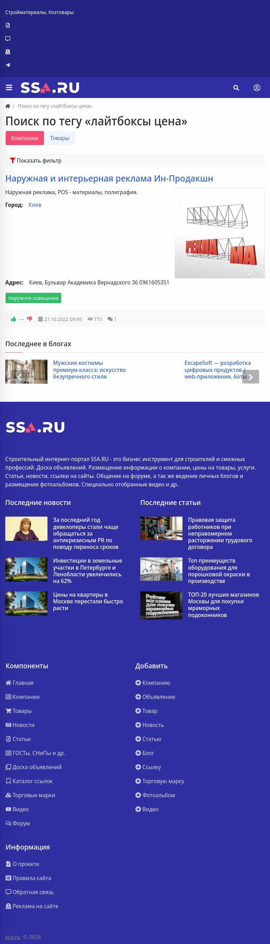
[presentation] (19, 376)
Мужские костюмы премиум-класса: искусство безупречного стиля (89, 370)
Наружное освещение (33, 298)
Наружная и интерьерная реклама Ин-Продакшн (109, 178)
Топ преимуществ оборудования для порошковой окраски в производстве (219, 570)
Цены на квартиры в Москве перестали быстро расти (88, 601)
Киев (35, 205)
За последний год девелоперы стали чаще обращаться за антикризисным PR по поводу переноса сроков (85, 533)
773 (95, 319)
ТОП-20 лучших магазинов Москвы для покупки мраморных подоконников (223, 604)
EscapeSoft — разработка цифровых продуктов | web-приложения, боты (218, 370)
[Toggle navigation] (257, 88)
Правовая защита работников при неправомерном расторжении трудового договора (220, 533)
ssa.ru (12, 937)
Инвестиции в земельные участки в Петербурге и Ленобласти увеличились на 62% (87, 570)
